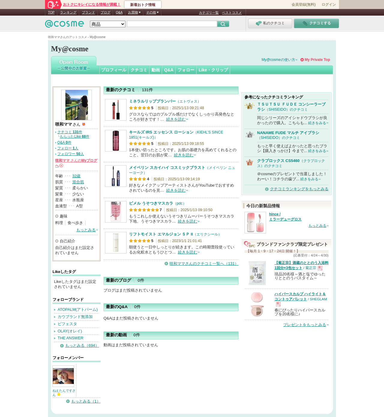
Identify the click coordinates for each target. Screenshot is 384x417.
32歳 (76, 176)
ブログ (105, 12)
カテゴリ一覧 (209, 12)
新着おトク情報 (142, 5)
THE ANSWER (70, 338)
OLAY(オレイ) (70, 331)
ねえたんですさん (64, 393)
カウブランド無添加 (75, 316)
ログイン (329, 4)
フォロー (186, 70)
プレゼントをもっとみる (304, 324)
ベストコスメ (232, 12)
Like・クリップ (213, 70)
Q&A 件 (64, 142)
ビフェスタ (67, 324)
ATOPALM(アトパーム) (78, 309)
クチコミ (138, 70)
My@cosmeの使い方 (278, 60)
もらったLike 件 (74, 136)
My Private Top (317, 60)
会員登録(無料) (304, 4)
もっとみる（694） (82, 345)
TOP (51, 12)
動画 (156, 70)
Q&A (119, 12)
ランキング (68, 12)
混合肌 (78, 182)
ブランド (88, 12)
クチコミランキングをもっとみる (299, 189)
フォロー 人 (67, 148)
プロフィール (113, 70)
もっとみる (86, 230)
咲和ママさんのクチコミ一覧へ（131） (204, 263)
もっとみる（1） (85, 401)
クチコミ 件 (69, 132)
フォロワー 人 (70, 154)
